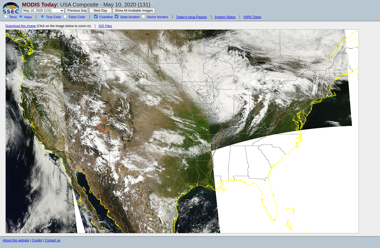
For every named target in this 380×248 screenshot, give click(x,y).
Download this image (20, 26)
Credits (37, 240)
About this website (16, 240)
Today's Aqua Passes (191, 17)
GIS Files (105, 26)
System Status (225, 17)
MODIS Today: (40, 5)
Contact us (52, 240)
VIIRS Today (252, 17)
